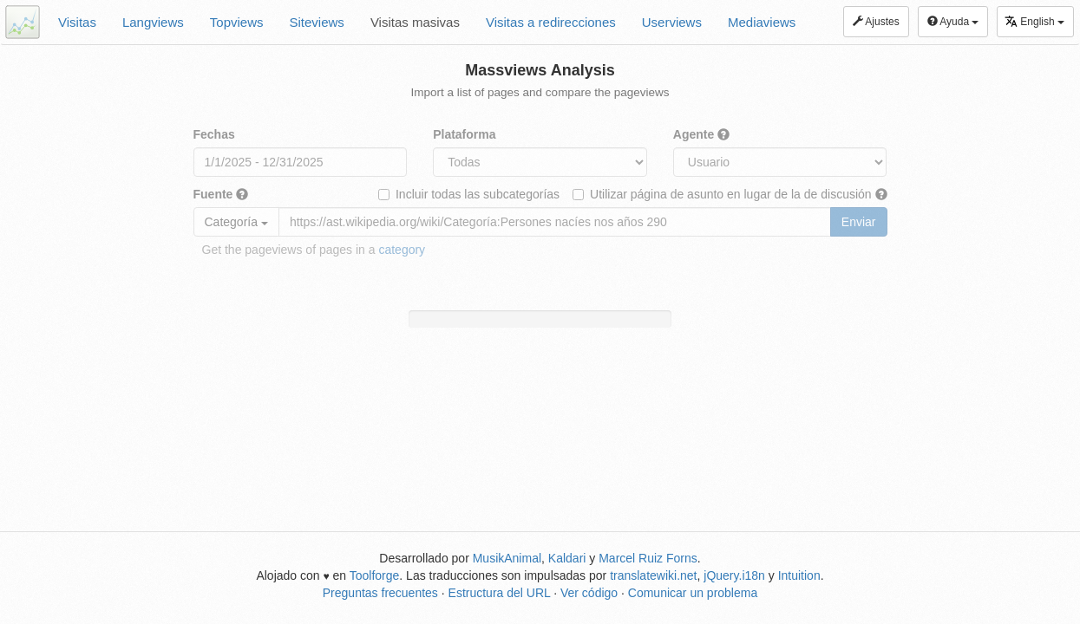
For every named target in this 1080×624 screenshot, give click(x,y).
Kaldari (567, 558)
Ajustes (876, 22)
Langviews (153, 22)
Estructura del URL (499, 593)
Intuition (799, 575)
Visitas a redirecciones (551, 22)
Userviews (672, 22)
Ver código (589, 593)
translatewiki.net (653, 575)
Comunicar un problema (692, 593)
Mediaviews (761, 22)
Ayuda (953, 22)
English (1034, 21)
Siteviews (317, 22)
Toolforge (375, 575)
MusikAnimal (507, 558)
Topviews (237, 22)
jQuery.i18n (734, 575)
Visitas (77, 22)
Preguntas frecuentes (380, 593)
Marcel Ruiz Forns (648, 558)
